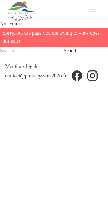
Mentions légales (22, 66)
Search (71, 50)
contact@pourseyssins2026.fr (36, 76)
